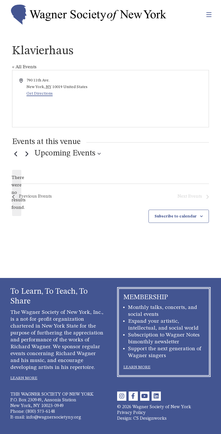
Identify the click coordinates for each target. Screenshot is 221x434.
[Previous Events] (15, 153)
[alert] (16, 193)
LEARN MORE (23, 378)
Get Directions (39, 94)
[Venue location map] (159, 98)
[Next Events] (26, 153)
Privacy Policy (131, 412)
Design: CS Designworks (142, 418)
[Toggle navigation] (196, 14)
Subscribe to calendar (176, 216)
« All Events (24, 67)
